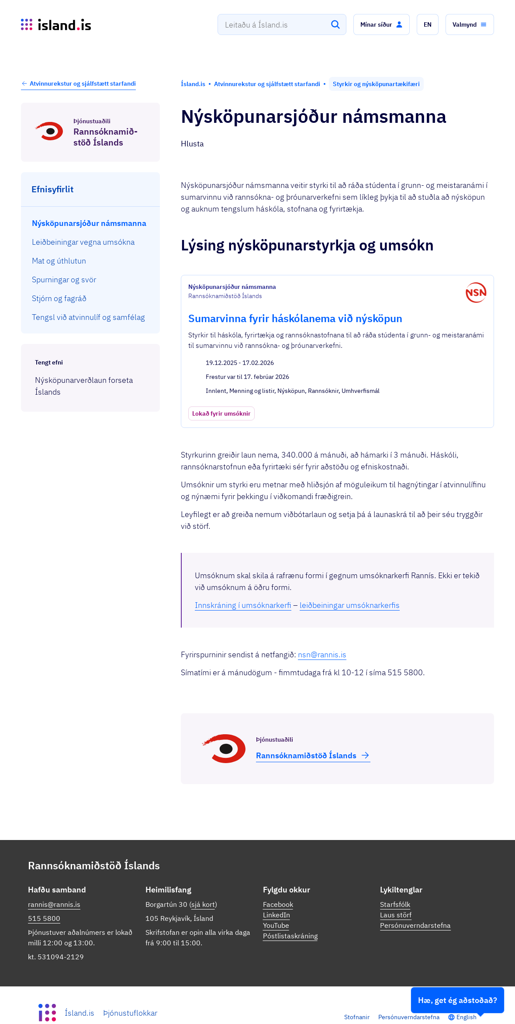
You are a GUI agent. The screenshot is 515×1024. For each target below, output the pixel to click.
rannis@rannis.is (54, 889)
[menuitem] (90, 223)
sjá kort (203, 889)
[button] (381, 24)
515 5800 (44, 903)
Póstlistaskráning (290, 920)
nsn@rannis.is (322, 639)
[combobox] (282, 24)
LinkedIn (276, 899)
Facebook (278, 889)
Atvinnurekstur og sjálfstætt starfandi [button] (78, 83)
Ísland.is (79, 998)
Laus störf (395, 899)
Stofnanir (357, 1002)
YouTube (276, 910)
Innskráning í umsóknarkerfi (243, 590)
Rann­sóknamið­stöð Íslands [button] (313, 740)
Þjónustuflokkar (130, 998)
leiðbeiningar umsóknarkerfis (350, 590)
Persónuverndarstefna (415, 910)
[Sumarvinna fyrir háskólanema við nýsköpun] (337, 344)
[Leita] (335, 24)
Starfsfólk (395, 889)
